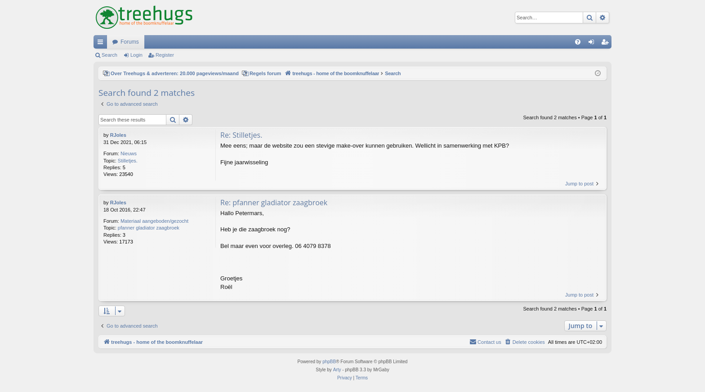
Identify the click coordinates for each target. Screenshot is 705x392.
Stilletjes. (128, 160)
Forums (129, 42)
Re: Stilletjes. (241, 135)
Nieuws (128, 153)
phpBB (329, 361)
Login (136, 55)
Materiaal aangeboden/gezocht (154, 221)
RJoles (118, 135)
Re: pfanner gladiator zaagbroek (273, 202)
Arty (337, 369)
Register (165, 55)
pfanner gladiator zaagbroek (148, 227)
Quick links (102, 44)
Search (109, 55)
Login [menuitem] (593, 44)
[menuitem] (578, 42)
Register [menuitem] (606, 44)
